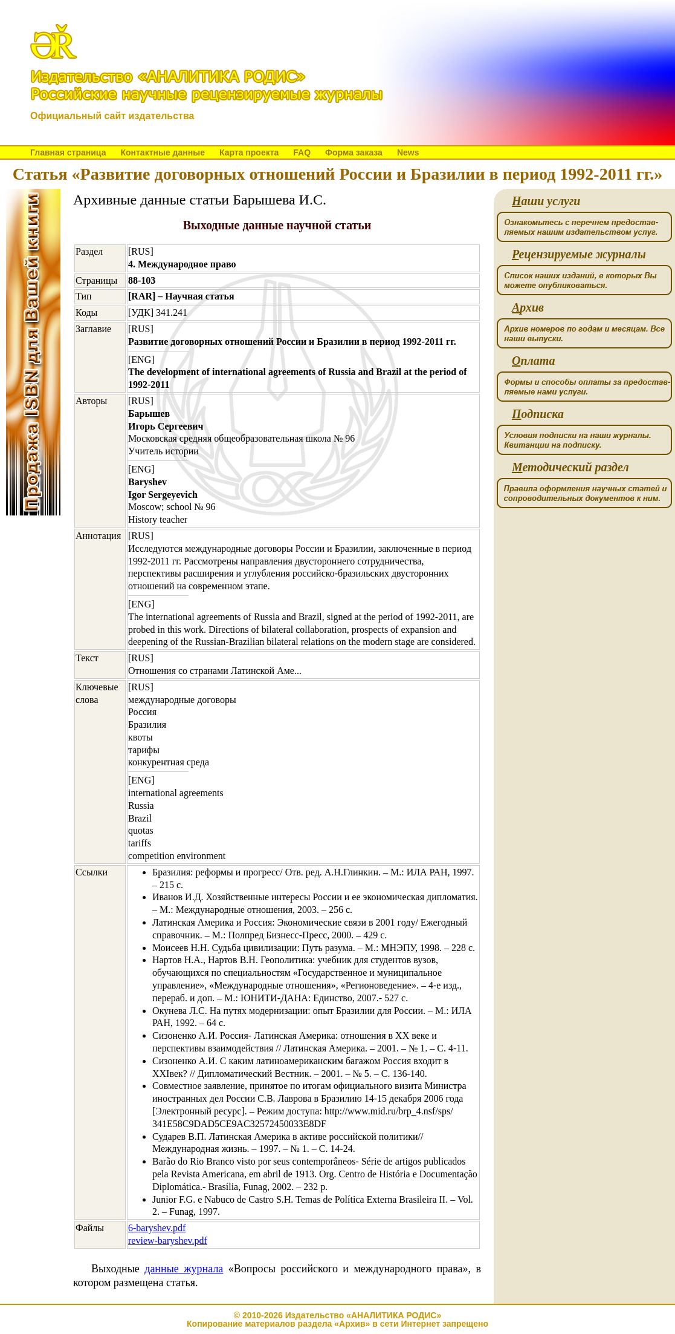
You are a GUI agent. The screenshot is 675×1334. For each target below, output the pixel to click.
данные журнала (183, 1269)
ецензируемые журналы (579, 254)
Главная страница (68, 152)
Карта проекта (249, 152)
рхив (528, 307)
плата (533, 361)
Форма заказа (354, 152)
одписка (538, 414)
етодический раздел (570, 467)
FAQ (302, 152)
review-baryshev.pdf (167, 1240)
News (408, 152)
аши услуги (546, 201)
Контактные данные (162, 152)
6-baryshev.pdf (157, 1228)
